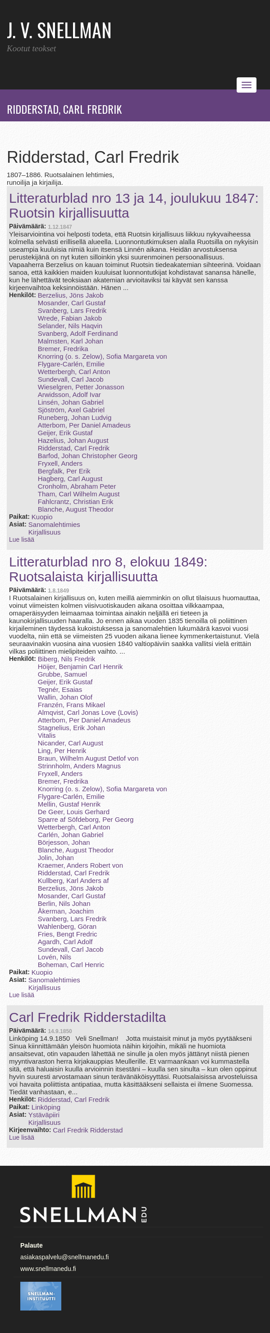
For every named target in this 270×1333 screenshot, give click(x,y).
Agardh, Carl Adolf (65, 941)
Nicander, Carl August (70, 743)
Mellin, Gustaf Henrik (69, 804)
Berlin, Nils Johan (64, 903)
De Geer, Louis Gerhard (74, 812)
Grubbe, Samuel (62, 674)
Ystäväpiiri (43, 1115)
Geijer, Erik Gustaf (65, 433)
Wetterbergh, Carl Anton (74, 371)
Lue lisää (21, 539)
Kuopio (42, 517)
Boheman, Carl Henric (71, 964)
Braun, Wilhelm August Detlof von (88, 758)
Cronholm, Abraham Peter (77, 486)
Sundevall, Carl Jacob (71, 379)
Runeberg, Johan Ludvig (74, 417)
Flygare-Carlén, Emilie (71, 364)
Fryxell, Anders (60, 463)
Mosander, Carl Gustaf (71, 303)
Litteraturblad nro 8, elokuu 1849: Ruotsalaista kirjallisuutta (108, 569)
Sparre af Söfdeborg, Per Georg (86, 819)
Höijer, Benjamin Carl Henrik (80, 666)
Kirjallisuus (44, 532)
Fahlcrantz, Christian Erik (76, 501)
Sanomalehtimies (54, 524)
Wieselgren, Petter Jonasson (81, 387)
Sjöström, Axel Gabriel (71, 410)
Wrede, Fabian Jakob (70, 318)
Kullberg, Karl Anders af (73, 880)
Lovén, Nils (54, 957)
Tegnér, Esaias (60, 689)
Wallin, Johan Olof (65, 697)
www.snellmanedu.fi (48, 1268)
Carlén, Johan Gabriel (71, 834)
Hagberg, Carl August (70, 478)
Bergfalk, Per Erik (64, 471)
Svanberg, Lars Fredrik (72, 310)
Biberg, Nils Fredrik (67, 659)
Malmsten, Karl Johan (70, 341)
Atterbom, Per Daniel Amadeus (84, 425)
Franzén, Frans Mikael (71, 705)
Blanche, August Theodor (76, 509)
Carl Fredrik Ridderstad (88, 1130)
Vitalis (47, 735)
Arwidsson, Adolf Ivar (69, 394)
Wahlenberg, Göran (67, 926)
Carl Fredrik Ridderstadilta (87, 1017)
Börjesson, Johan (64, 842)
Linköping (46, 1107)
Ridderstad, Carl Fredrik (74, 448)
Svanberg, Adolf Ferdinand (78, 333)
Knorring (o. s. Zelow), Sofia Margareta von (102, 356)
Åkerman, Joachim (66, 911)
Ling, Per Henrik (62, 750)
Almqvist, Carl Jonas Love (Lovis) (88, 712)
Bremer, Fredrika (63, 348)
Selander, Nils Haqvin (70, 326)
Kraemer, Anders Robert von (80, 865)
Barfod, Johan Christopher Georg (87, 455)
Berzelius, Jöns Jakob (71, 295)
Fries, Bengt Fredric (67, 934)
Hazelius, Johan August (73, 440)
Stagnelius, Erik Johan (71, 727)
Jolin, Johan (56, 857)
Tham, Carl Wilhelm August (79, 494)
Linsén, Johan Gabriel (71, 402)
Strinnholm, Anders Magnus (79, 766)
